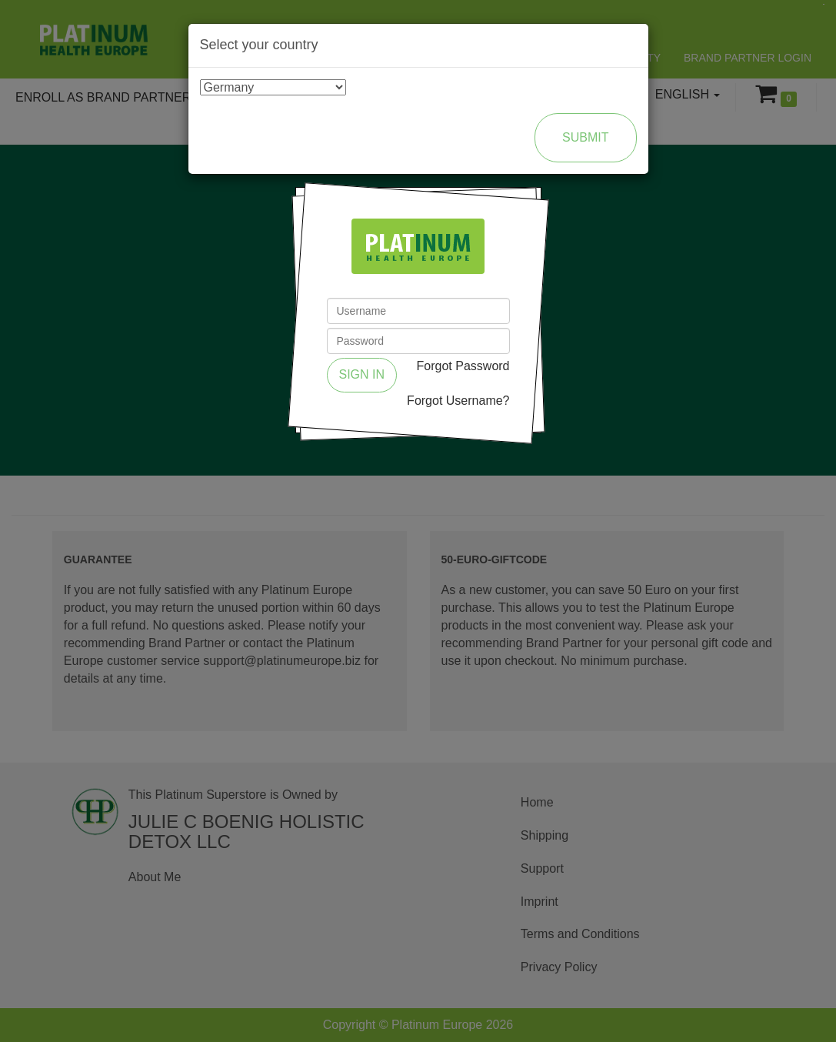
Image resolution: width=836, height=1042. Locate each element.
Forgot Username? (458, 400)
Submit (585, 137)
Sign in (362, 374)
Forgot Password (463, 365)
